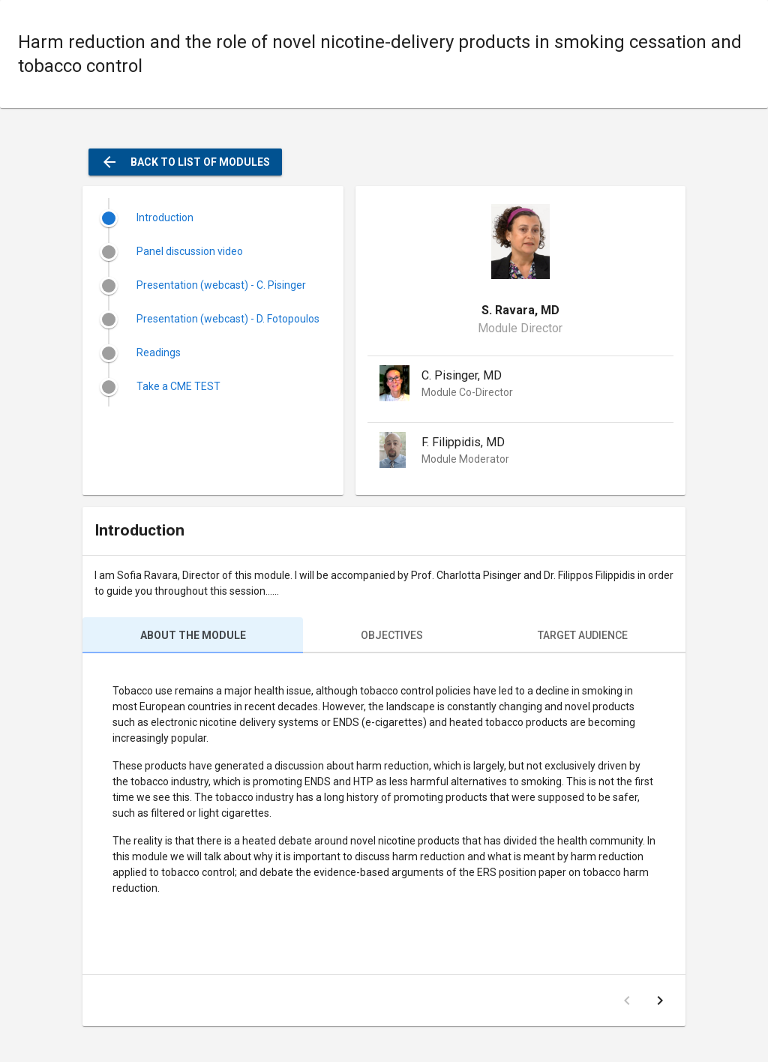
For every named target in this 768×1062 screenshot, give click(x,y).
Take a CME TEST (178, 386)
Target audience (583, 635)
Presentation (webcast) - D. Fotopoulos (228, 319)
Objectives (392, 635)
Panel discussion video (189, 251)
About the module (193, 635)
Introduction (165, 218)
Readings (158, 352)
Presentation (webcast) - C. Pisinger (221, 285)
